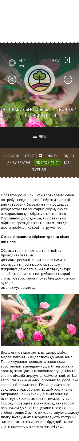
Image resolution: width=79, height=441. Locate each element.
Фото (53, 156)
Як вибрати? (18, 162)
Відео (69, 156)
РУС (22, 65)
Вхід (56, 60)
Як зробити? (47, 162)
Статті (31, 156)
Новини (12, 156)
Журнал (39, 169)
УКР (22, 60)
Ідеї (67, 162)
